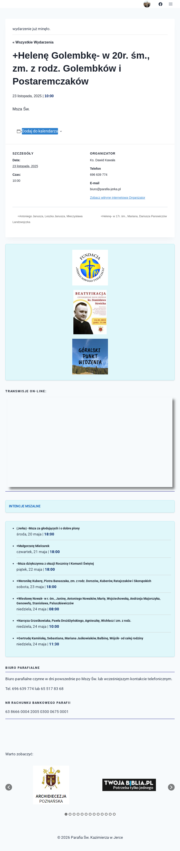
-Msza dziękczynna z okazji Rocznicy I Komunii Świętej (55, 564)
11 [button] (106, 814)
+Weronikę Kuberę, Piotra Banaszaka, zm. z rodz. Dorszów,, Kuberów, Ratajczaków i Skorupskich (84, 581)
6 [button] (86, 814)
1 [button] (66, 814)
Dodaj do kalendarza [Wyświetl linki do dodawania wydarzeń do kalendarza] (40, 131)
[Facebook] (160, 4)
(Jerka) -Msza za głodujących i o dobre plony (48, 529)
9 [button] (98, 814)
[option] (51, 785)
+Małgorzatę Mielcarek (33, 546)
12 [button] (110, 814)
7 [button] (90, 814)
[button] (8, 787)
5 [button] (82, 814)
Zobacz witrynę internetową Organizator (117, 197)
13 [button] (114, 814)
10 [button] (102, 814)
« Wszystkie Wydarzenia (33, 42)
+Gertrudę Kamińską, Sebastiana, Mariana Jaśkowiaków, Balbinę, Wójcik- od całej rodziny (80, 638)
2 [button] (70, 814)
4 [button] (78, 814)
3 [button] (74, 814)
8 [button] (94, 814)
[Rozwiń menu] (170, 3)
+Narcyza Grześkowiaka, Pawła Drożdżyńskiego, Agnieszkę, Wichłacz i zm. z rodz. (74, 621)
